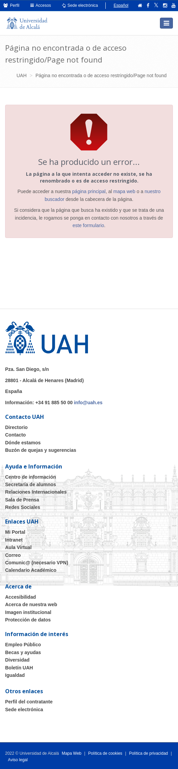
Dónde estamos (23, 442)
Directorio (16, 427)
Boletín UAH (19, 667)
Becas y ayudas (23, 652)
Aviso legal (18, 759)
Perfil (11, 5)
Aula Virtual (18, 547)
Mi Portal (15, 532)
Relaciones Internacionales (36, 492)
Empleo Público (23, 644)
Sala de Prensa (22, 499)
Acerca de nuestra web (31, 604)
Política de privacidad (148, 753)
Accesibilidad (20, 597)
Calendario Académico (30, 570)
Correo (13, 555)
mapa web (124, 191)
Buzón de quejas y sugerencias (40, 450)
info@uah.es (88, 402)
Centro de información (30, 477)
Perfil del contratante (29, 701)
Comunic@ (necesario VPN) (36, 562)
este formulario (88, 225)
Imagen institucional (28, 612)
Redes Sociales (22, 507)
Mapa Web (71, 753)
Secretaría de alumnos (30, 484)
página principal (89, 191)
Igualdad (15, 675)
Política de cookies (105, 753)
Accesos (40, 5)
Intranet (14, 540)
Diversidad (17, 660)
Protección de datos (28, 619)
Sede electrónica (80, 5)
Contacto (15, 435)
